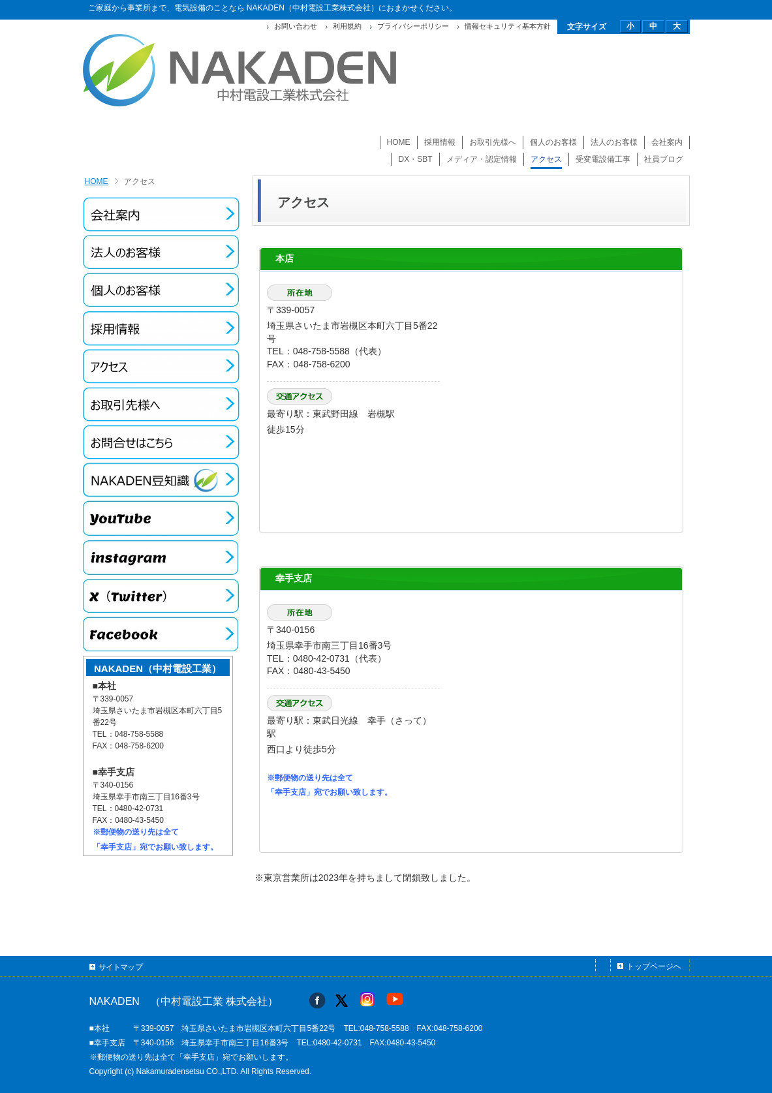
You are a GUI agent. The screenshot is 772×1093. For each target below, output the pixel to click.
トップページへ (653, 966)
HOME (96, 181)
